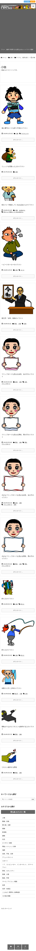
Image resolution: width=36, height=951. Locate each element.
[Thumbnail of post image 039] (13, 106)
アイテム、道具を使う (22, 57)
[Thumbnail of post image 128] (12, 355)
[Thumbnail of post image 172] (9, 717)
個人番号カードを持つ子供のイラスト (15, 128)
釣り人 (22, 604)
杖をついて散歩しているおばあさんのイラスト (18, 205)
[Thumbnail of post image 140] (13, 245)
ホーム (4, 57)
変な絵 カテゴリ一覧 (18, 812)
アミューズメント (7, 857)
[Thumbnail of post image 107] (12, 416)
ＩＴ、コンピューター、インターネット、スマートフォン (17, 866)
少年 (26, 693)
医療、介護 (5, 874)
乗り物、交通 (6, 825)
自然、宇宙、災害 (7, 853)
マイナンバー (25, 133)
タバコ (22, 270)
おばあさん (22, 210)
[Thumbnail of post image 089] (19, 633)
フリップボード (6, 383)
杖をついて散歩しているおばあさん (13, 212)
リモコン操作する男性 (9, 767)
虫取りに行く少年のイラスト (12, 688)
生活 (3, 839)
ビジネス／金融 (7, 843)
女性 (16, 382)
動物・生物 (5, 821)
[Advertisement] (18, 30)
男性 (15, 323)
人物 (11, 57)
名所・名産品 (6, 888)
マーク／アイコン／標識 (9, 881)
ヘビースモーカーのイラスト (12, 264)
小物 (17, 133)
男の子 (16, 693)
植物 (3, 828)
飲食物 (4, 832)
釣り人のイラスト (8, 598)
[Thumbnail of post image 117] (9, 757)
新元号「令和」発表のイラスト (12, 318)
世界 (3, 885)
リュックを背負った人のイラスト (13, 166)
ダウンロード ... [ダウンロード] (18, 139)
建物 (3, 836)
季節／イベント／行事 (9, 846)
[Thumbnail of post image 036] (9, 195)
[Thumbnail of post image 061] (9, 589)
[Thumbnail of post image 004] (14, 537)
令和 (25, 323)
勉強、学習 (5, 878)
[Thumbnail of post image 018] (14, 476)
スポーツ (5, 861)
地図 (3, 850)
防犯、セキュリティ (8, 871)
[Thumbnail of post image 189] (9, 156)
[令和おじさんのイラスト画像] (19, 300)
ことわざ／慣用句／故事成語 (11, 892)
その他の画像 (6, 896)
